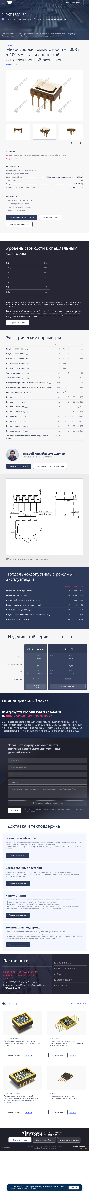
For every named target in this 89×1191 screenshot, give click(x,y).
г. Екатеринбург (63, 979)
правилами (33, 811)
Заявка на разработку (50, 217)
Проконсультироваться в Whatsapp (50, 466)
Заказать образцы (36, 686)
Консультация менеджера (19, 224)
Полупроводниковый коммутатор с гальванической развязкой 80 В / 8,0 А (62, 1097)
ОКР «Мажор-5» (11, 1038)
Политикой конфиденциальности (45, 1148)
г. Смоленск (60, 985)
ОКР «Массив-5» (12, 1093)
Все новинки (78, 1003)
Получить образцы (20, 1140)
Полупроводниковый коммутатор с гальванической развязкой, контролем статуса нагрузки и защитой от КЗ (66, 1043)
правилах (34, 1188)
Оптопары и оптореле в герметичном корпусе (36, 34)
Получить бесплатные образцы (21, 217)
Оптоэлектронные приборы (66, 34)
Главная (5, 34)
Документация (11, 64)
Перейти (28, 1055)
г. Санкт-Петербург (64, 968)
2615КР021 (53, 1093)
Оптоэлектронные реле (11, 36)
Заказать (14, 810)
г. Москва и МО (62, 962)
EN (60, 3)
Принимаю (74, 1187)
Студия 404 (83, 1149)
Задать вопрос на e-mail (18, 466)
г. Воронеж (60, 974)
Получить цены (12, 159)
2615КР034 (53, 1038)
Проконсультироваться (18, 883)
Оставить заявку (13, 1055)
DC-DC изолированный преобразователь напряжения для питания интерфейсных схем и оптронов (22, 1043)
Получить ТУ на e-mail (17, 323)
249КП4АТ (67, 648)
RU (56, 3)
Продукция (13, 34)
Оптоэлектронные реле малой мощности (36, 36)
